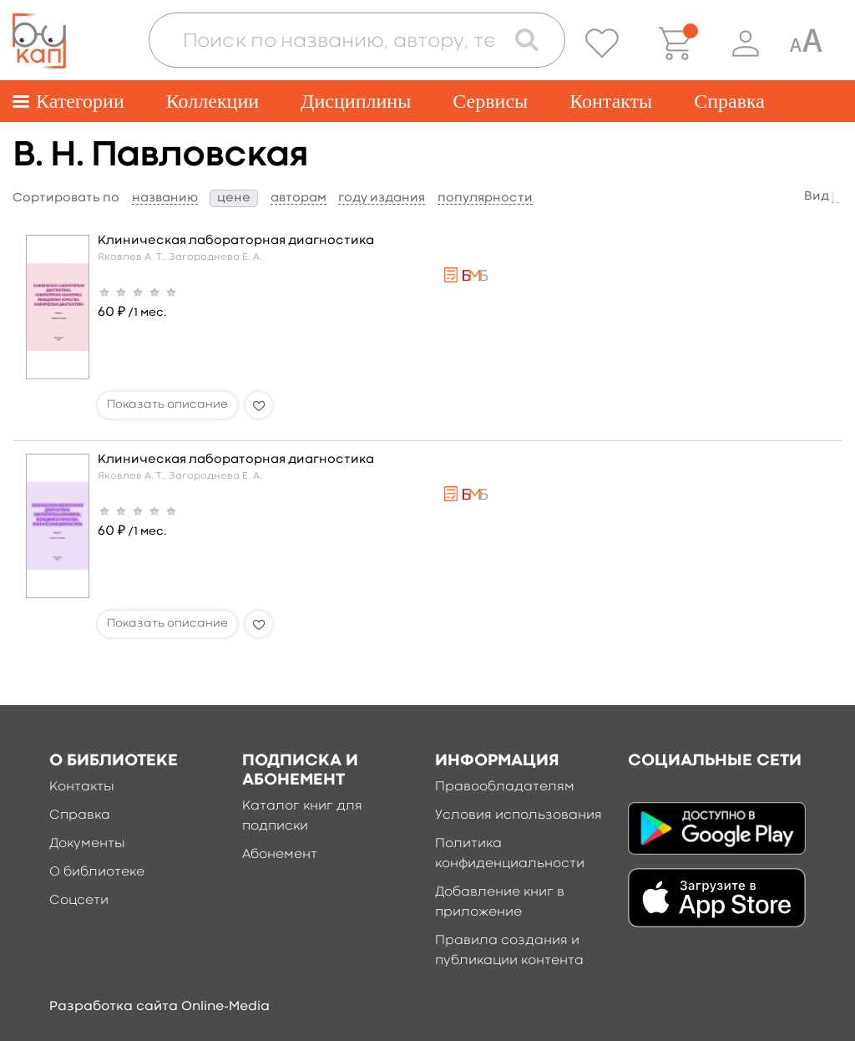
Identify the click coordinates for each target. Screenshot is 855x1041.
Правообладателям (504, 787)
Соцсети (79, 900)
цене (233, 198)
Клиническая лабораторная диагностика (236, 241)
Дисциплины (356, 101)
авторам (298, 198)
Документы (87, 844)
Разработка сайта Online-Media (159, 1007)
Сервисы (490, 101)
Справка (729, 101)
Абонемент (279, 855)
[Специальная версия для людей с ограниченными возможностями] (805, 43)
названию (165, 198)
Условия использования (518, 815)
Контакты (610, 101)
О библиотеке (96, 872)
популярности (485, 198)
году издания (381, 198)
